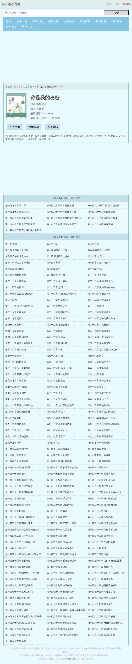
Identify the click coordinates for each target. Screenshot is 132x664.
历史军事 (85, 21)
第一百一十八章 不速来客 (59, 480)
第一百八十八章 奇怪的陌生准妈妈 (64, 218)
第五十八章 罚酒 (55, 355)
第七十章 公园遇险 (56, 380)
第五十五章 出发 (55, 349)
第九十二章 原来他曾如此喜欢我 (103, 424)
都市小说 (37, 21)
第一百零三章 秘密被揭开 (59, 449)
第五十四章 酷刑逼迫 (15, 349)
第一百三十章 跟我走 (15, 511)
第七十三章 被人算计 (57, 386)
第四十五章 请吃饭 (14, 331)
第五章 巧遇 (93, 244)
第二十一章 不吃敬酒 (15, 281)
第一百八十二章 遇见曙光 (100, 610)
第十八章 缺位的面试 (15, 275)
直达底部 (52, 127)
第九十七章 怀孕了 (56, 436)
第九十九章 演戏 (13, 442)
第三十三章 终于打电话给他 (19, 306)
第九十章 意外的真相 (15, 424)
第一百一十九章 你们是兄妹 (101, 480)
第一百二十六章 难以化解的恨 (102, 498)
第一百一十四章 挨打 (15, 473)
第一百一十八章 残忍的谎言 (19, 486)
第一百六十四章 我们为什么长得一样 (106, 573)
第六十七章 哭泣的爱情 (58, 374)
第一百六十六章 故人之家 (59, 579)
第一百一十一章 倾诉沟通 (17, 467)
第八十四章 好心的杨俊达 (17, 411)
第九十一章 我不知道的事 (59, 424)
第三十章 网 (11, 300)
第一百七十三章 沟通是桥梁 (101, 591)
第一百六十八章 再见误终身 (19, 585)
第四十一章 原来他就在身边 (101, 318)
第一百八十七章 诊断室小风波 (102, 218)
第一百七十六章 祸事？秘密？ (102, 598)
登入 (109, 4)
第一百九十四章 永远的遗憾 (60, 205)
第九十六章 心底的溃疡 (16, 436)
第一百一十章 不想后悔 (99, 461)
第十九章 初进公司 (56, 275)
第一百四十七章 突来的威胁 (101, 542)
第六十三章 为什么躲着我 (17, 368)
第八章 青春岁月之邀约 (99, 250)
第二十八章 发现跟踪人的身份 (61, 293)
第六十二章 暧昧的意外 (99, 362)
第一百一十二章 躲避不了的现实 (62, 467)
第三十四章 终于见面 (57, 306)
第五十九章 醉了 (96, 355)
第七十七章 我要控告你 (99, 393)
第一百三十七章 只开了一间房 (61, 523)
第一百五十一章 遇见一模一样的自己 (23, 554)
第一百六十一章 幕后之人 (100, 567)
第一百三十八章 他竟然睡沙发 (102, 523)
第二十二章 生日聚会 (57, 281)
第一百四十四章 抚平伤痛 (100, 535)
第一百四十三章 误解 (57, 535)
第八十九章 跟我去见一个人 (101, 418)
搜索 (116, 12)
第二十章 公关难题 (97, 275)
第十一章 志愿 (95, 256)
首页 (8, 21)
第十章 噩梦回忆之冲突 (58, 256)
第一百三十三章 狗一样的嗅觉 (20, 517)
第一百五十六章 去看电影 (17, 560)
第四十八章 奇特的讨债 (16, 337)
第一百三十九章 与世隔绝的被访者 (22, 529)
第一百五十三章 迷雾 (98, 554)
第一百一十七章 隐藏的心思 (19, 480)
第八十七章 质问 (13, 418)
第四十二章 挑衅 (13, 324)
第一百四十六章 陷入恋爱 (59, 542)
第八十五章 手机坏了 (57, 411)
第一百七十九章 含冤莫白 (100, 604)
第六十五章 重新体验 (98, 368)
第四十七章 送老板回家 (99, 331)
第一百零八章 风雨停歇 (16, 461)
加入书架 (15, 127)
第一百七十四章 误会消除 (17, 598)
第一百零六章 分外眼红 (58, 455)
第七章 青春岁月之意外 (58, 250)
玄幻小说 (53, 21)
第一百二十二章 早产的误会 (60, 492)
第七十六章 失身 (55, 393)
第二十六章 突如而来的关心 (101, 287)
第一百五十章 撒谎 (97, 548)
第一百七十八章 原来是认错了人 (62, 604)
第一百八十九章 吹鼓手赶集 (19, 218)
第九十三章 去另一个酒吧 (17, 430)
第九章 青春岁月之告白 (16, 256)
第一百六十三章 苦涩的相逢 (60, 573)
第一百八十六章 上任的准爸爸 (20, 224)
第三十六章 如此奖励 (15, 312)
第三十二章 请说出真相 (99, 300)
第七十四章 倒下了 (97, 386)
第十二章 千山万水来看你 (17, 262)
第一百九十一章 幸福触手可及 (61, 211)
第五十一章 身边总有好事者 (19, 343)
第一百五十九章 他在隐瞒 (17, 567)
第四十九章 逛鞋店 (56, 337)
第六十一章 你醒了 (56, 362)
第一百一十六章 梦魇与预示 (101, 473)
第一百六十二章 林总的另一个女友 (22, 573)
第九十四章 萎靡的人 (57, 430)
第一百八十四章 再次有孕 (100, 224)
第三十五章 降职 (96, 306)
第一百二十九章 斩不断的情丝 (102, 504)
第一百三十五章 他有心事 (100, 517)
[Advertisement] (66, 57)
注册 (117, 4)
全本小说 (11, 26)
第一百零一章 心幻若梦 (99, 442)
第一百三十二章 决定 (98, 511)
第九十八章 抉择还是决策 (100, 436)
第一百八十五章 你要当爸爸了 (61, 224)
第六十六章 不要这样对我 (17, 374)
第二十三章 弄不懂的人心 (100, 281)
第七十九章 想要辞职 (57, 399)
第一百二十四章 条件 (15, 498)
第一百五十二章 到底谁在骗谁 (61, 554)
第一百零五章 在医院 (15, 455)
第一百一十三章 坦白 (98, 467)
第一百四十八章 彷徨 (15, 548)
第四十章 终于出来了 (57, 318)
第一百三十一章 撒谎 (57, 511)
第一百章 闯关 (53, 442)
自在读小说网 (11, 4)
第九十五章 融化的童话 (99, 430)
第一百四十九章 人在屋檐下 (60, 548)
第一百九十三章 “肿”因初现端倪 (103, 205)
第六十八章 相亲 (96, 374)
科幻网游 (101, 21)
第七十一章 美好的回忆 (99, 380)
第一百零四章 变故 (97, 449)
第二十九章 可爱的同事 (99, 293)
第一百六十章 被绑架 (57, 567)
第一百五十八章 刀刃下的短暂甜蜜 (105, 560)
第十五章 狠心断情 (14, 268)
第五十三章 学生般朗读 (99, 343)
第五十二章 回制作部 (57, 343)
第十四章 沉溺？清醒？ (99, 262)
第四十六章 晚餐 (55, 331)
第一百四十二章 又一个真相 (19, 535)
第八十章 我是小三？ (98, 399)
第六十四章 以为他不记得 (59, 368)
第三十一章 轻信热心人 (58, 300)
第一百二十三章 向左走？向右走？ (105, 492)
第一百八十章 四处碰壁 (16, 610)
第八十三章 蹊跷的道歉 (99, 405)
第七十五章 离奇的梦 (15, 393)
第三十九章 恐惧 (13, 318)
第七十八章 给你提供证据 (17, 399)
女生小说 (22, 21)
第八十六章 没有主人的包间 (101, 411)
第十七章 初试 (95, 268)
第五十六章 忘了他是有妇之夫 (102, 349)
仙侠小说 (69, 21)
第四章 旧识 (52, 244)
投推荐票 (34, 127)
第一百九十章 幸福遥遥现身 (101, 211)
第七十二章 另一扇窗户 (16, 386)
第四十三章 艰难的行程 (58, 324)
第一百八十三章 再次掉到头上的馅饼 (23, 230)
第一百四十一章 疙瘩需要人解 (102, 529)
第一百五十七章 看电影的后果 (61, 560)
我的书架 (27, 26)
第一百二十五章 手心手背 (59, 498)
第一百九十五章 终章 (48, 118)
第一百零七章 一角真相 (99, 455)
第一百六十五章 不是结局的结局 (21, 579)
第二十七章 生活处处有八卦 (19, 293)
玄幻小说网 (71, 659)
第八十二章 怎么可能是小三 (60, 405)
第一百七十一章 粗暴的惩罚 (19, 591)
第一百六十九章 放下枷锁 (59, 585)
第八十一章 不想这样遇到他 (19, 405)
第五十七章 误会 (13, 355)
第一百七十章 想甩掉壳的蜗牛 (102, 585)
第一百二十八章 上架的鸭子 (60, 504)
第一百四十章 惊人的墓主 (59, 529)
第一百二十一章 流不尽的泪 (19, 492)
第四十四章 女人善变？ (99, 324)
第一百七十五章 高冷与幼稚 (60, 598)
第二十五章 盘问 (55, 287)
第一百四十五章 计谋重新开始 (20, 542)
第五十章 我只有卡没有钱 (100, 337)
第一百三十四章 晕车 (57, 517)
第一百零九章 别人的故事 (59, 461)
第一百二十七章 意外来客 (17, 504)
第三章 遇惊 (11, 244)
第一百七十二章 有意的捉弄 (60, 591)
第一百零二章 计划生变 (16, 449)
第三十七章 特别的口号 (58, 312)
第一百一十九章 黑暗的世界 (60, 486)
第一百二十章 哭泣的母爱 (100, 486)
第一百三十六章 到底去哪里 (19, 523)
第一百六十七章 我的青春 (100, 579)
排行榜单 (117, 21)
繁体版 (126, 4)
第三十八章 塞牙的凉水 (99, 312)
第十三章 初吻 (53, 262)
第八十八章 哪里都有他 (58, 418)
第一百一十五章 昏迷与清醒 (60, 473)
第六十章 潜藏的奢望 (15, 362)
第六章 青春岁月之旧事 (16, 250)
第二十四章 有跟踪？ (15, 287)
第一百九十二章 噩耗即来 (17, 211)
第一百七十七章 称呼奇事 (17, 604)
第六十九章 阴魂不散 (15, 380)
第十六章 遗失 (53, 268)
